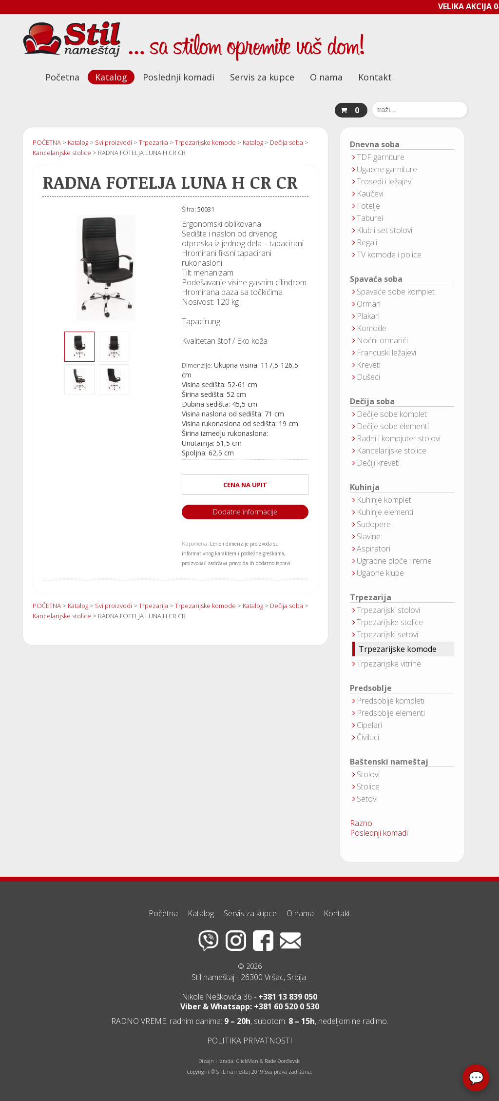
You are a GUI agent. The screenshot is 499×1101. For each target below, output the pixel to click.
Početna (62, 77)
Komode (371, 328)
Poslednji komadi (178, 77)
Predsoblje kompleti (390, 701)
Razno (361, 823)
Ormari (369, 304)
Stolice (368, 786)
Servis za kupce (262, 77)
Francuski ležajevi (386, 352)
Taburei (370, 218)
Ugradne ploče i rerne (394, 561)
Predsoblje (371, 688)
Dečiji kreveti (378, 463)
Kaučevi (370, 193)
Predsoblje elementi (391, 713)
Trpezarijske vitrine (389, 663)
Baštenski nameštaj (389, 762)
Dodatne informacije (245, 511)
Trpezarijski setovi (387, 634)
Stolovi (368, 774)
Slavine (369, 536)
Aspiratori (373, 548)
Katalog (111, 77)
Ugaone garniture (387, 169)
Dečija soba (372, 401)
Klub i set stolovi (384, 230)
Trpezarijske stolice (390, 622)
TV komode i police (389, 254)
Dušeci (368, 377)
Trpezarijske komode (398, 649)
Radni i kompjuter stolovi (399, 438)
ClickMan (247, 1061)
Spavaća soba (376, 279)
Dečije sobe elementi (393, 426)
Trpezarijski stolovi (388, 610)
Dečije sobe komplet (392, 414)
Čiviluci (368, 737)
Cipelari (369, 725)
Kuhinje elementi (385, 512)
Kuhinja (365, 487)
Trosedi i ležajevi (385, 181)
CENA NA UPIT (245, 484)
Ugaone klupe (380, 573)
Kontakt (375, 77)
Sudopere (374, 524)
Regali (367, 242)
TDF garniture (380, 157)
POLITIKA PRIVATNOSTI (249, 1040)
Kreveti (369, 365)
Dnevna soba (375, 144)
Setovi (367, 799)
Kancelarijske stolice (391, 450)
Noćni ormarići (382, 340)
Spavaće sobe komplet (396, 291)
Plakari (368, 316)
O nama (326, 77)
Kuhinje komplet (384, 500)
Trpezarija (370, 597)
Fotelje (368, 206)
